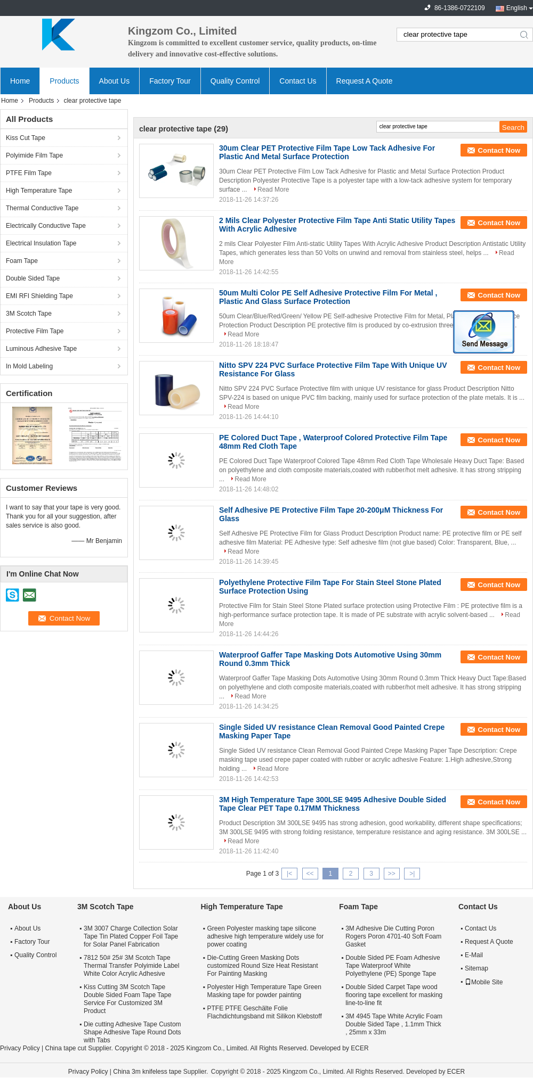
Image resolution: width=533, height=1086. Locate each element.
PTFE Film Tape (29, 173)
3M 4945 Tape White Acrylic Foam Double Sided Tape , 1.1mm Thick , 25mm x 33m (393, 1024)
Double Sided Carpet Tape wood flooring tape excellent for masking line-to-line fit (393, 995)
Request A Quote (364, 81)
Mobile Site (484, 982)
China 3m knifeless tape (147, 1071)
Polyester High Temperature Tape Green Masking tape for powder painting (264, 991)
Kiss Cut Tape (25, 138)
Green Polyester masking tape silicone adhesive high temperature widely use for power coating (265, 936)
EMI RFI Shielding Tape (39, 296)
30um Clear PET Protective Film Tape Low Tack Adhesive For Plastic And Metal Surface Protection (327, 152)
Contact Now (499, 150)
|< (289, 873)
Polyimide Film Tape (34, 155)
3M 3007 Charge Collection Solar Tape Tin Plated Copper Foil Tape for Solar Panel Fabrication (131, 936)
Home (20, 81)
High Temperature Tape (39, 190)
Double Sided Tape (33, 278)
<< (309, 873)
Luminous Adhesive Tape (41, 348)
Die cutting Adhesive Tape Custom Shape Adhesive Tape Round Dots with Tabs (132, 1032)
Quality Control (235, 81)
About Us (114, 81)
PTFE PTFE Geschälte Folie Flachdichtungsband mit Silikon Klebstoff (264, 1012)
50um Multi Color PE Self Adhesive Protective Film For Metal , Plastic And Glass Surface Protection (328, 297)
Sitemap (476, 968)
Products (64, 81)
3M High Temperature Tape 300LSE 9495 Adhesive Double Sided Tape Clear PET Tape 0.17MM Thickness (332, 803)
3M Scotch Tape (29, 313)
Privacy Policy (20, 1048)
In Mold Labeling (29, 366)
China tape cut (65, 1048)
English (516, 8)
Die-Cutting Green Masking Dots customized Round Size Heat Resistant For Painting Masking (262, 965)
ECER (359, 1048)
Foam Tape (22, 261)
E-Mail (474, 955)
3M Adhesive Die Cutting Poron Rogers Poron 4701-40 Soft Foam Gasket (393, 936)
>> (391, 873)
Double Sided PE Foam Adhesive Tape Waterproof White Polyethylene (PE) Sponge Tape (392, 965)
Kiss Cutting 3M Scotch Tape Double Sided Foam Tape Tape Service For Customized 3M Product (127, 999)
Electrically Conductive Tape (46, 225)
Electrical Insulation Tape (41, 243)
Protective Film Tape (35, 331)
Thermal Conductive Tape (42, 208)
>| (412, 873)
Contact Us (297, 81)
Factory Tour (170, 81)
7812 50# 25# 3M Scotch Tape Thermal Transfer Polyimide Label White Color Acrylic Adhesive (131, 965)
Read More (273, 189)
